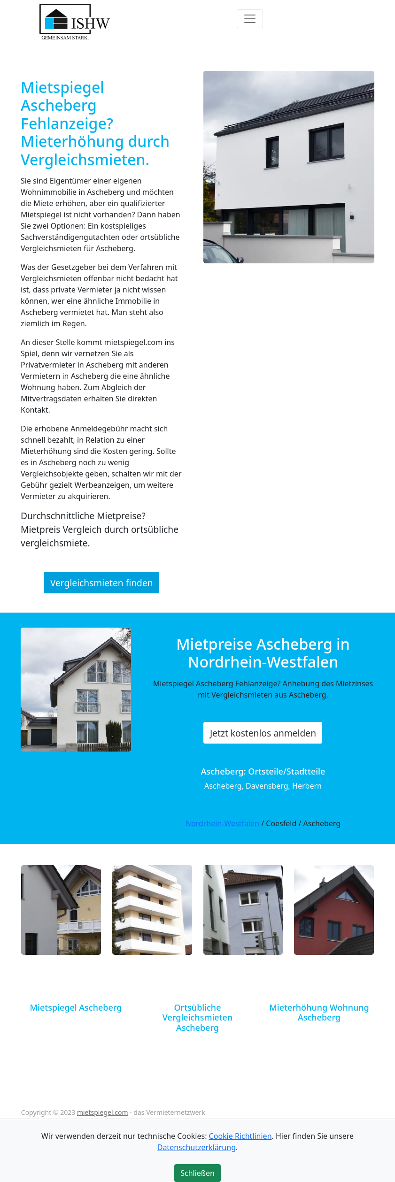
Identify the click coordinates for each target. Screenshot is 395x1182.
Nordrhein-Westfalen (222, 823)
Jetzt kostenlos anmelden (263, 733)
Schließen (197, 1173)
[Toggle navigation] (250, 18)
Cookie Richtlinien (240, 1136)
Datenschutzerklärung (196, 1147)
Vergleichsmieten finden (101, 582)
